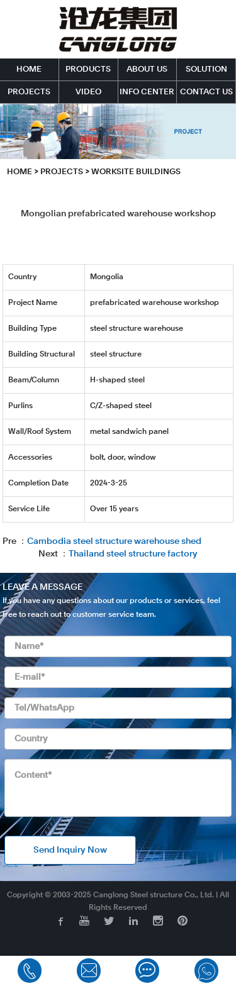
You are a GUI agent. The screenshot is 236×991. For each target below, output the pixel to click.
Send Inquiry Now (70, 850)
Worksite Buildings (136, 172)
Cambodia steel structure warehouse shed (114, 541)
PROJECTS (29, 92)
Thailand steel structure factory (133, 554)
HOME (29, 69)
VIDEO (88, 92)
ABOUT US (146, 69)
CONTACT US (206, 92)
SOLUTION (206, 69)
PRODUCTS (88, 69)
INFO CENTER (147, 92)
